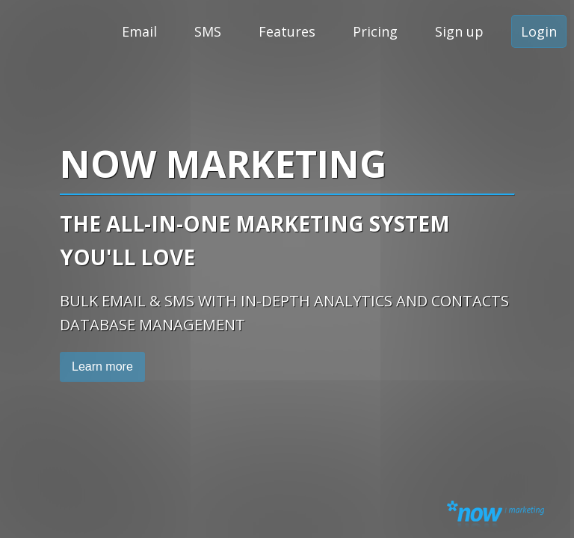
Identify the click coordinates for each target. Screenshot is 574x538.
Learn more (102, 366)
